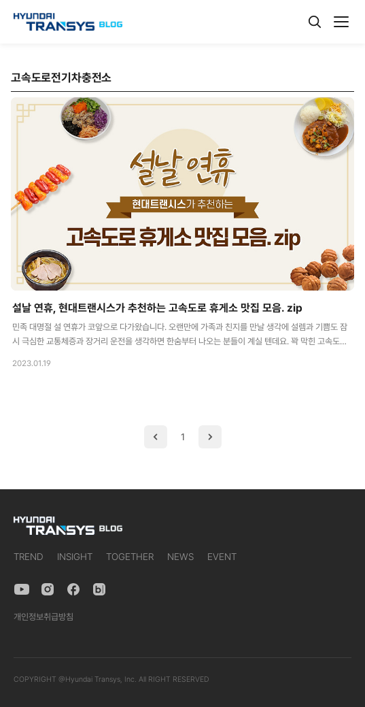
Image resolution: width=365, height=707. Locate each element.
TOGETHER (130, 556)
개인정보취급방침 (43, 617)
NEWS (180, 556)
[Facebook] (73, 589)
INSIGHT (74, 556)
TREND (29, 556)
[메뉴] (341, 22)
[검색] (314, 21)
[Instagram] (47, 589)
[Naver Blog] (99, 589)
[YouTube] (22, 589)
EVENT (222, 556)
